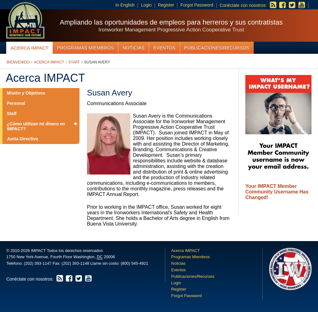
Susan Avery (97, 62)
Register (166, 4)
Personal (16, 103)
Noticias (134, 47)
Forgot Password (196, 4)
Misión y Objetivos (26, 93)
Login (146, 4)
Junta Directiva (22, 138)
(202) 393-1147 (38, 263)
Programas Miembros (85, 47)
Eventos (164, 47)
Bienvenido (18, 62)
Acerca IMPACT (29, 47)
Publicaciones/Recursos (217, 47)
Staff (74, 62)
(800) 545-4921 (134, 263)
